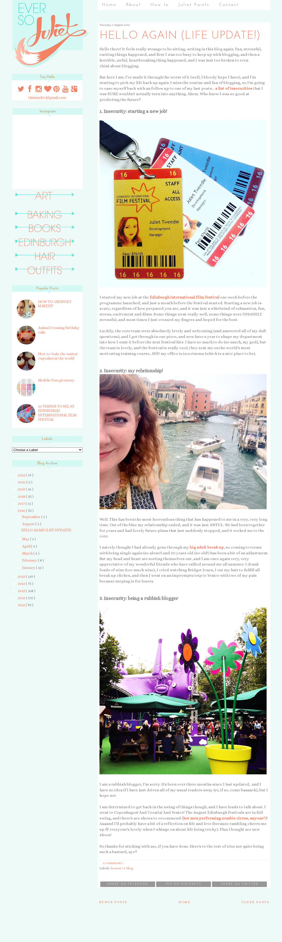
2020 (22, 482)
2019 (22, 489)
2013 (22, 591)
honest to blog (122, 868)
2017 (22, 503)
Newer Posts (113, 902)
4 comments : (114, 863)
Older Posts (255, 902)
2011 (22, 605)
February (30, 560)
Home (109, 5)
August (29, 524)
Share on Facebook (127, 884)
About (133, 5)
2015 (22, 576)
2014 (22, 583)
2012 (22, 598)
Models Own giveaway (56, 380)
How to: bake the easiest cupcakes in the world (58, 356)
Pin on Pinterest (183, 884)
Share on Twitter (239, 884)
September (31, 517)
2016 (22, 510)
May (26, 539)
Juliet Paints (194, 5)
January (29, 568)
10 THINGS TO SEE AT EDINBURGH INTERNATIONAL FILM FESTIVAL (57, 412)
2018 (22, 496)
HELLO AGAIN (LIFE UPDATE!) (180, 35)
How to (159, 5)
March (27, 553)
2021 (22, 475)
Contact (229, 5)
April (26, 546)
